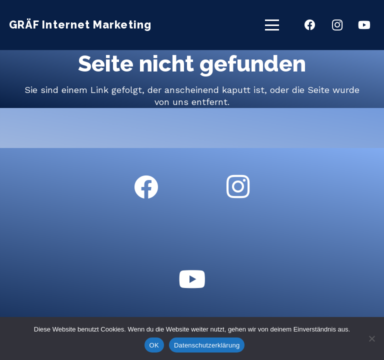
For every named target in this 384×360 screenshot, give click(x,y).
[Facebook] (310, 25)
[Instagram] (337, 25)
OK (154, 345)
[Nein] (371, 339)
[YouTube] (364, 25)
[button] (272, 25)
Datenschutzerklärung (207, 345)
